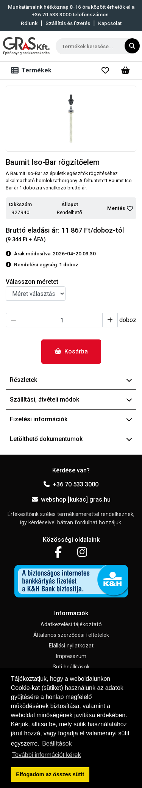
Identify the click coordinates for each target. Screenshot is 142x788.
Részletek (71, 379)
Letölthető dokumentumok (71, 438)
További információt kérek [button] (46, 755)
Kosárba (71, 351)
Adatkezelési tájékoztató (71, 624)
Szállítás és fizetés (67, 23)
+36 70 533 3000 (71, 484)
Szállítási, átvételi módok (71, 399)
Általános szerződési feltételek (71, 635)
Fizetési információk (71, 419)
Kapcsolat (110, 23)
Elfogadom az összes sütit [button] (50, 774)
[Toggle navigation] (32, 70)
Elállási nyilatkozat (71, 646)
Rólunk (29, 23)
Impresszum (71, 656)
